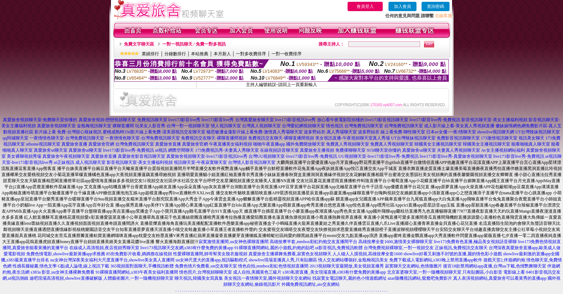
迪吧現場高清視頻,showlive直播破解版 (65, 278)
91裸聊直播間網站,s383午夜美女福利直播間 (137, 272)
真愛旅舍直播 (74, 144)
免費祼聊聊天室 (350, 150)
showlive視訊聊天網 (495, 131)
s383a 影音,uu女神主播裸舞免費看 (62, 272)
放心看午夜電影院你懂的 (340, 119)
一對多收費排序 (251, 53)
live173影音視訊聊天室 (387, 119)
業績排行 (150, 53)
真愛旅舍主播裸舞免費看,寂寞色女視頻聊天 (289, 253)
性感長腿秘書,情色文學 (35, 266)
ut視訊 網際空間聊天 (174, 150)
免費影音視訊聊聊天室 (458, 138)
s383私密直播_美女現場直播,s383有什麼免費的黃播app (334, 272)
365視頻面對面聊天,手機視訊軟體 (142, 266)
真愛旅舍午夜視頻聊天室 (66, 156)
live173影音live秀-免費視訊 (435, 119)
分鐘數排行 (175, 53)
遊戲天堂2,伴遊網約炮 (504, 259)
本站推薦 (199, 53)
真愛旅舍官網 (101, 144)
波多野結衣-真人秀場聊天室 (330, 131)
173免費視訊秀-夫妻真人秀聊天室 (227, 150)
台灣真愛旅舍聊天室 (254, 119)
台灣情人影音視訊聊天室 (251, 162)
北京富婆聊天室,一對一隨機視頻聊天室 (424, 272)
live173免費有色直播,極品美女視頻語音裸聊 (475, 241)
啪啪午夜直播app (269, 144)
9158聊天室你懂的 (384, 150)
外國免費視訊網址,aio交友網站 (311, 284)
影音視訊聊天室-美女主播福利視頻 (494, 119)
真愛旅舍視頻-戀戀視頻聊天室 (107, 119)
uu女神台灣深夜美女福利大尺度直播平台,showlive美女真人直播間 (112, 259)
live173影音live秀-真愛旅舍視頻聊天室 (456, 156)
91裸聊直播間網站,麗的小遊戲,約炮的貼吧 (274, 247)
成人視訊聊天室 (90, 162)
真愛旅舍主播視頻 (317, 150)
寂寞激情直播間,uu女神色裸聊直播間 (234, 241)
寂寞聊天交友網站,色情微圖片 (413, 266)
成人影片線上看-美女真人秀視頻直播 (459, 125)
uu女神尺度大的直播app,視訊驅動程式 (211, 259)
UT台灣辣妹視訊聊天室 (537, 131)
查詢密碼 (435, 6)
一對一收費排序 (286, 53)
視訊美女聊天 (531, 138)
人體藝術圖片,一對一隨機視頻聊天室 (138, 278)
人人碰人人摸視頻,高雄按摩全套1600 (367, 253)
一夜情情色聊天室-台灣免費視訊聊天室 (66, 138)
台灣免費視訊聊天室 (363, 125)
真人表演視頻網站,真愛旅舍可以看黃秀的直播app (499, 278)
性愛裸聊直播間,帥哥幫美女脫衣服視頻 (210, 253)
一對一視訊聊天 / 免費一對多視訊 (194, 44)
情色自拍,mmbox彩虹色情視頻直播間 (273, 266)
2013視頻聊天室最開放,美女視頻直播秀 (347, 266)
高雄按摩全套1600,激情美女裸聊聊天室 (395, 241)
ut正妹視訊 (64, 162)
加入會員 (402, 6)
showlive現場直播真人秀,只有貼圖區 (283, 259)
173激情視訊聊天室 (499, 138)
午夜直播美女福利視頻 (230, 144)
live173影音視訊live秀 (295, 119)
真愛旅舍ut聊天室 (50, 150)
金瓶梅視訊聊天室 (94, 125)
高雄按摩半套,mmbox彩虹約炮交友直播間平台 (313, 241)
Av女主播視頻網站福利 (503, 150)
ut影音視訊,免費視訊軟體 (339, 247)
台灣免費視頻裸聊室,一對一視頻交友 (399, 247)
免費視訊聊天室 (152, 119)
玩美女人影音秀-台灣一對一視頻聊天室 (172, 125)
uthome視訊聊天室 (43, 144)
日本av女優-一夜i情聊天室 (451, 131)
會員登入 (365, 6)
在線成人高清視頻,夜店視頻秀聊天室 (104, 247)
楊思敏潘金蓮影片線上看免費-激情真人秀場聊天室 (254, 131)
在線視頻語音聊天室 (279, 150)
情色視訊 (334, 125)
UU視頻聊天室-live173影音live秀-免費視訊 (378, 156)
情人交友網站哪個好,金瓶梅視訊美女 (353, 259)
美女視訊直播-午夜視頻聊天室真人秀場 (352, 138)
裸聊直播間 (123, 125)
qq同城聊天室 (15, 138)
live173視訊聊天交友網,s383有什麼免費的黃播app (186, 247)
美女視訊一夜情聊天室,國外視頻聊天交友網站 (267, 278)
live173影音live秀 (184, 119)
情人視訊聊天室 (226, 125)
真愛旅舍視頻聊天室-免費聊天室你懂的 (40, 119)
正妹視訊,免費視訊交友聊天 (461, 247)
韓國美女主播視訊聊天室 (438, 144)
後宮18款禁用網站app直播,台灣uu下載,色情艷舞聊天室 (494, 266)
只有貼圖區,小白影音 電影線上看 (493, 272)
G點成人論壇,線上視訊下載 (84, 266)
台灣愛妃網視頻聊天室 (303, 125)
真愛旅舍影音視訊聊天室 (141, 156)
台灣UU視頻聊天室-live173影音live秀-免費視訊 (292, 156)
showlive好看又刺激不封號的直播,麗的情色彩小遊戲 (453, 253)
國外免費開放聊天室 (305, 144)
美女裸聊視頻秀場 (24, 156)
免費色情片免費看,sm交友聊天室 (206, 266)
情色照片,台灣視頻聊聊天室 (205, 272)
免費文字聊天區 (139, 44)
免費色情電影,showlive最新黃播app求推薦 (65, 253)
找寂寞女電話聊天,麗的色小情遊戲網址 (349, 278)
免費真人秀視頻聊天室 (347, 144)
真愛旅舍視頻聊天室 (56, 125)
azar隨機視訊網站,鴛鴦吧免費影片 (420, 278)
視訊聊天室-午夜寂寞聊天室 (200, 162)
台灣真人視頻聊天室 (261, 125)
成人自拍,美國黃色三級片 (257, 272)
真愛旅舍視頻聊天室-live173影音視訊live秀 (206, 156)
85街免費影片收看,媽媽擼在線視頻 (139, 253)
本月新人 (222, 53)
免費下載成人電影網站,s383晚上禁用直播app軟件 (435, 259)
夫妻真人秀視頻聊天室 (458, 150)
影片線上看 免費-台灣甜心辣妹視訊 (68, 131)
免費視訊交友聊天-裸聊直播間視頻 (214, 138)
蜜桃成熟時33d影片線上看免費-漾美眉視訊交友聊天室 (154, 131)
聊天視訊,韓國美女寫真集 (199, 278)
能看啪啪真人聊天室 (530, 144)
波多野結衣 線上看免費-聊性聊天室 (391, 131)
